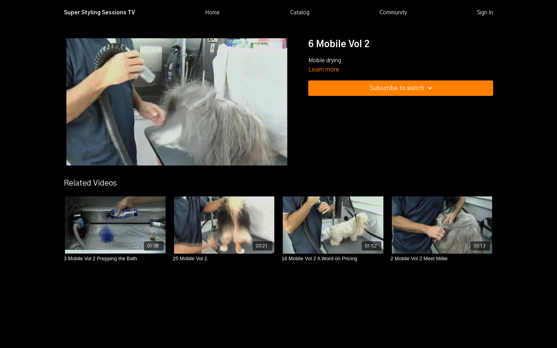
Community (393, 12)
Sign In (485, 12)
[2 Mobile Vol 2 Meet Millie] (442, 259)
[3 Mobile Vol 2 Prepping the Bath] (115, 259)
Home (212, 12)
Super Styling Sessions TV (99, 12)
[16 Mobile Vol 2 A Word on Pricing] (333, 259)
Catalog (299, 12)
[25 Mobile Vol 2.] (224, 259)
